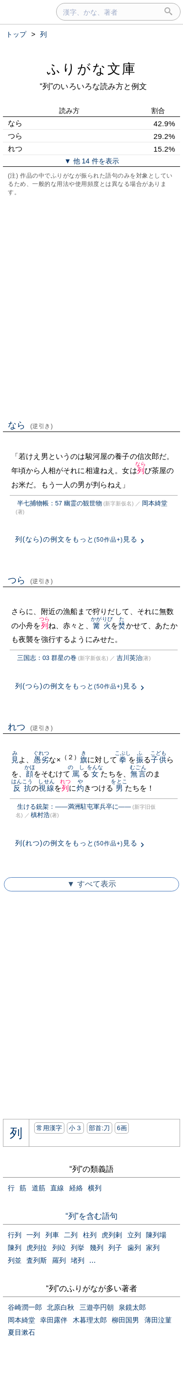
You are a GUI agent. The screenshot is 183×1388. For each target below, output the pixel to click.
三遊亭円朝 (97, 1307)
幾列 (96, 1247)
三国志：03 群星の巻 (47, 657)
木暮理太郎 (90, 1320)
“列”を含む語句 (91, 1216)
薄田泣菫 (158, 1320)
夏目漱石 (21, 1332)
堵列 (77, 1260)
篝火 (102, 625)
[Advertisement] (91, 307)
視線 (46, 788)
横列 (95, 1188)
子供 (158, 759)
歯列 (134, 1247)
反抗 (22, 788)
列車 (52, 1235)
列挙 (77, 1247)
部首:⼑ (99, 1128)
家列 (153, 1247)
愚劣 (41, 759)
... (92, 1260)
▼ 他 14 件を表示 (91, 161)
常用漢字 (49, 1128)
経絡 (76, 1188)
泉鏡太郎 (132, 1307)
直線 (57, 1188)
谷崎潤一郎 (25, 1307)
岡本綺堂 (154, 503)
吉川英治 (129, 657)
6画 (122, 1128)
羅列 (59, 1260)
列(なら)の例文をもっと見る (76, 539)
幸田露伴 (53, 1320)
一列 (33, 1235)
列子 (115, 1247)
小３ (75, 1128)
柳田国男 (125, 1320)
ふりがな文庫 (92, 68)
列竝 (59, 1247)
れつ (30, 727)
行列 (14, 1235)
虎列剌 (112, 1235)
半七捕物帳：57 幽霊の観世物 (59, 503)
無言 (138, 774)
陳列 (14, 1247)
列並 (14, 1260)
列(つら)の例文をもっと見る (76, 686)
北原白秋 (60, 1307)
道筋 (38, 1188)
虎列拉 (36, 1247)
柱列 (90, 1235)
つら (30, 580)
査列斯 (36, 1260)
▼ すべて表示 (91, 884)
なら (30, 425)
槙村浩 (40, 815)
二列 (71, 1235)
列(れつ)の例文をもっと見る (76, 843)
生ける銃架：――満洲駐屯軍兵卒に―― (74, 806)
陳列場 (156, 1235)
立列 (134, 1235)
